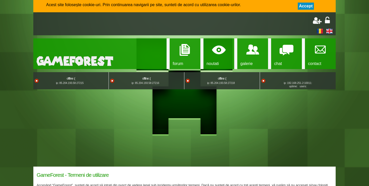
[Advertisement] (96, 24)
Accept (306, 6)
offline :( (71, 78)
